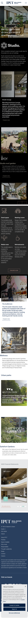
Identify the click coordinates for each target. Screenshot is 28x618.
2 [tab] (20, 506)
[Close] (25, 586)
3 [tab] (23, 506)
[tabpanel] (14, 483)
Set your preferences (14, 613)
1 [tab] (18, 506)
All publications (6, 506)
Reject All (14, 609)
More (2, 32)
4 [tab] (25, 506)
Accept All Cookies (14, 605)
